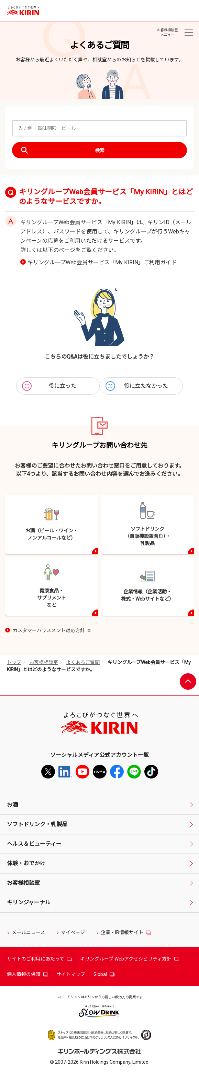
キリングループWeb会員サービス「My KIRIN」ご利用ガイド (102, 262)
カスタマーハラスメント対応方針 (52, 631)
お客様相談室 (43, 662)
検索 (99, 150)
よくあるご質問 (83, 662)
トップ (14, 662)
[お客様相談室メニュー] (188, 32)
